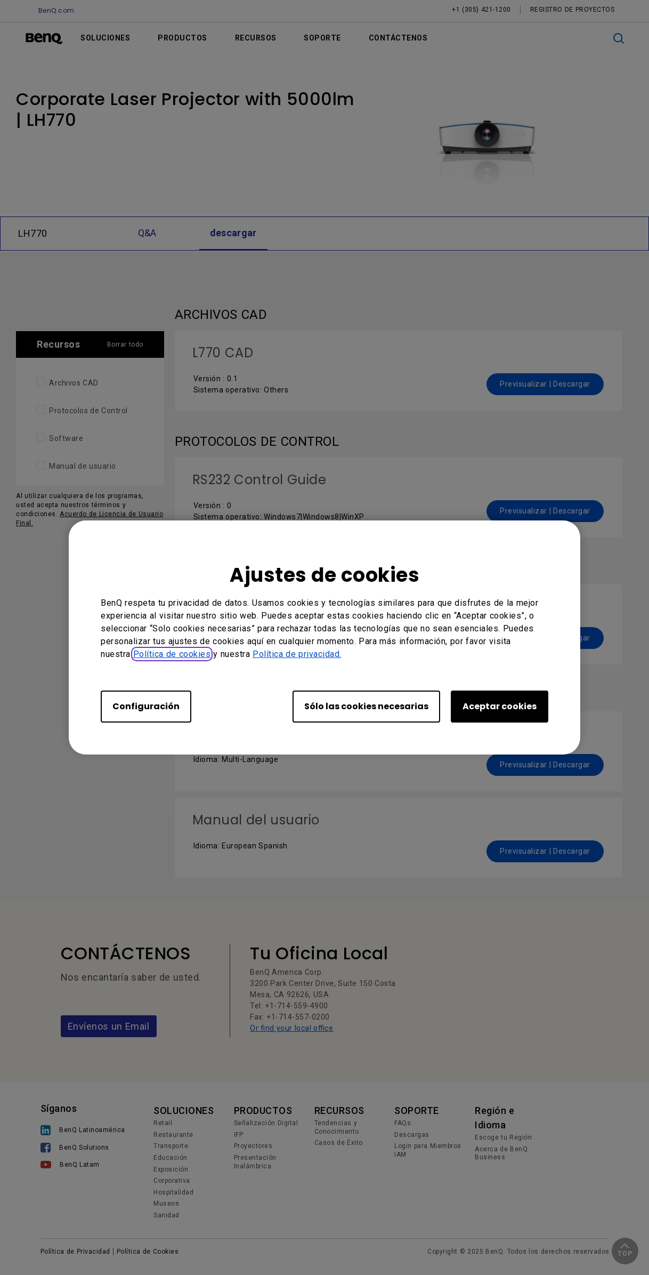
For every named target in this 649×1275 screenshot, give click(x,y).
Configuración (146, 706)
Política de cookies (172, 654)
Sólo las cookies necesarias (366, 706)
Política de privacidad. (297, 654)
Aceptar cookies (500, 706)
